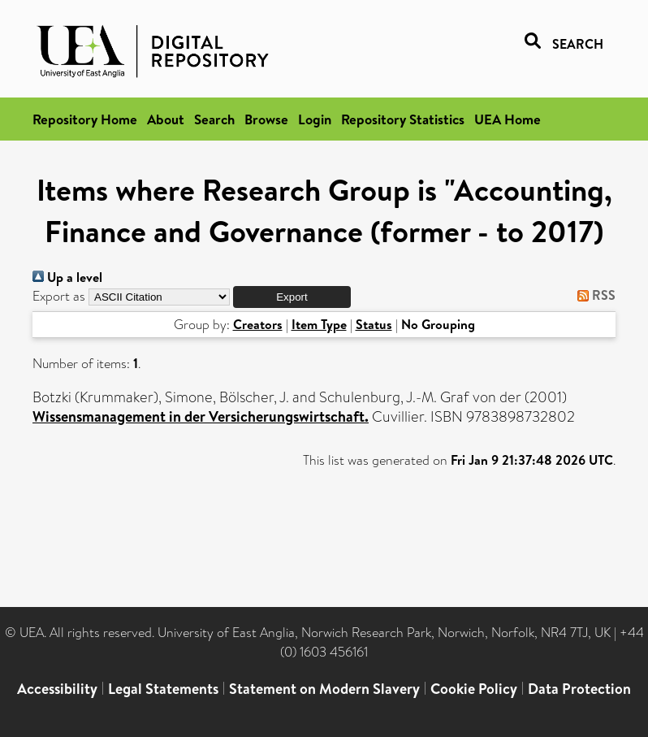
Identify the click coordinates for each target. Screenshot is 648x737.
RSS (593, 295)
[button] (292, 297)
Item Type (319, 324)
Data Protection (579, 688)
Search (214, 119)
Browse (266, 119)
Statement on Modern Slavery (324, 688)
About (165, 119)
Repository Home (84, 119)
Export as (58, 296)
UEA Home (507, 119)
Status (374, 324)
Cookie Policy (473, 688)
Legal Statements (163, 688)
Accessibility (57, 688)
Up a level (67, 277)
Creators (258, 324)
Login (314, 119)
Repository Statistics (402, 119)
